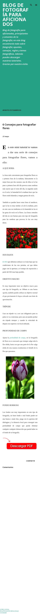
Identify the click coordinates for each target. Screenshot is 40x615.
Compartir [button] (30, 461)
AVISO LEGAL (4, 609)
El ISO (5, 262)
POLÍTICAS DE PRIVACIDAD (9, 611)
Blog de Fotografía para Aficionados (15, 14)
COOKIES (3, 613)
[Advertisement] (20, 88)
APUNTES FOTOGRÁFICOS (12, 110)
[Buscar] (31, 4)
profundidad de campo (17, 338)
